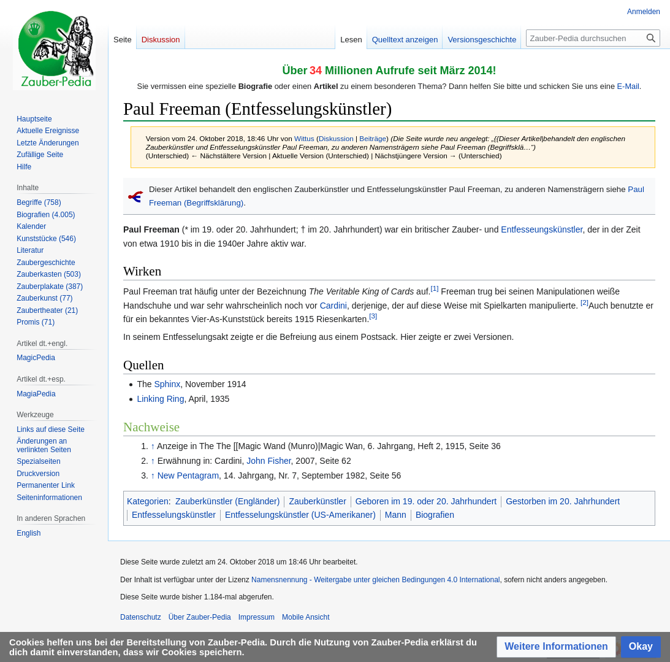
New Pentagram (188, 475)
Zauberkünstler (317, 501)
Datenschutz (140, 617)
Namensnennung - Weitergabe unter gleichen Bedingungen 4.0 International (375, 579)
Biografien (435, 515)
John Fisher (268, 461)
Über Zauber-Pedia (200, 617)
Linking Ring (160, 399)
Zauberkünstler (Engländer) (227, 501)
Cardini (333, 305)
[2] (584, 302)
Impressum (256, 617)
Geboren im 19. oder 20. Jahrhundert (426, 501)
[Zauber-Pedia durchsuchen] (593, 38)
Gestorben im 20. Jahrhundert (563, 501)
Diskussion (336, 138)
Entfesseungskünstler (541, 229)
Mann (395, 515)
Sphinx (167, 384)
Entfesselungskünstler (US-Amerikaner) (300, 515)
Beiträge (372, 138)
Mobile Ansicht (305, 617)
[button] (556, 647)
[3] (373, 316)
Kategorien (148, 501)
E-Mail (628, 86)
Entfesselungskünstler (174, 515)
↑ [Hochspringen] (153, 446)
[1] (434, 289)
